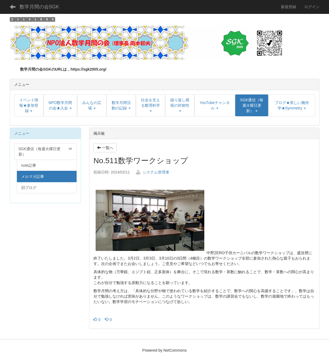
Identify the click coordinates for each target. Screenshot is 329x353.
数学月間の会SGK (39, 7)
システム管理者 (152, 172)
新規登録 (288, 7)
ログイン (311, 7)
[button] (251, 105)
